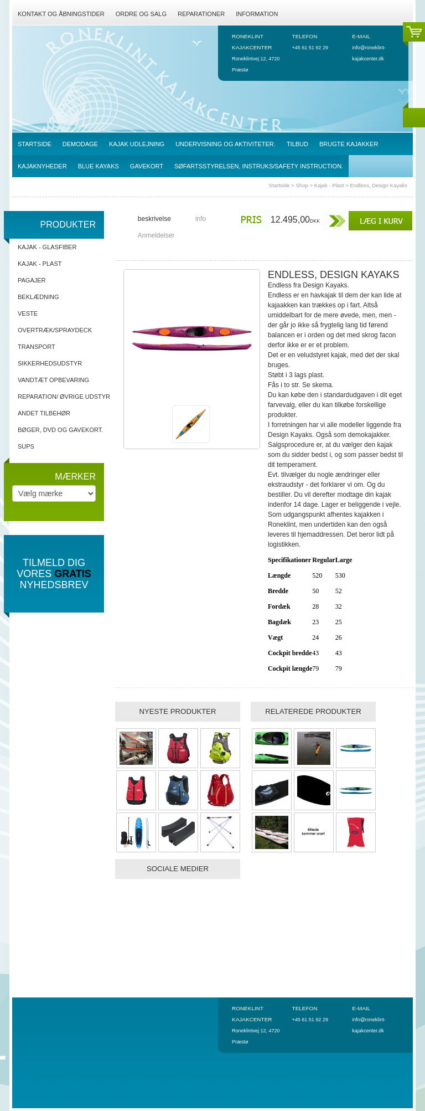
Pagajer (32, 280)
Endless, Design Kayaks (378, 185)
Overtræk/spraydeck (55, 330)
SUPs (26, 446)
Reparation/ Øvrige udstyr (64, 396)
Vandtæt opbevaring (53, 380)
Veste (28, 313)
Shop (302, 185)
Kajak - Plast (329, 185)
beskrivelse (154, 219)
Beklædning (38, 297)
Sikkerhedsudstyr (50, 363)
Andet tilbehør (44, 413)
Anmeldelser (156, 235)
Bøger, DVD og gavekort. (60, 429)
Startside (279, 185)
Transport (36, 346)
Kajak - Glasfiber (47, 247)
